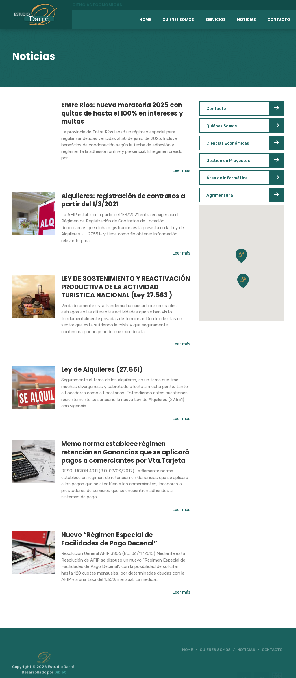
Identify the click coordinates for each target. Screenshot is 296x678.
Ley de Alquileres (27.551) (102, 369)
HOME (187, 655)
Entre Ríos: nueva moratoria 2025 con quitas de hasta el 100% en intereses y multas (122, 113)
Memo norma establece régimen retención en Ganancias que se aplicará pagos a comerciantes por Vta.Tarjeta (125, 452)
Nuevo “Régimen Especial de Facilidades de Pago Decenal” (109, 539)
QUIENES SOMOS (215, 655)
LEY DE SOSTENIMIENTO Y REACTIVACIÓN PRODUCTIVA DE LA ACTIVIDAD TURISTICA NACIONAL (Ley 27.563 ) (125, 287)
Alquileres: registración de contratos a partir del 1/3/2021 (123, 200)
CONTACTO (272, 655)
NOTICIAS (246, 655)
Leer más (181, 170)
